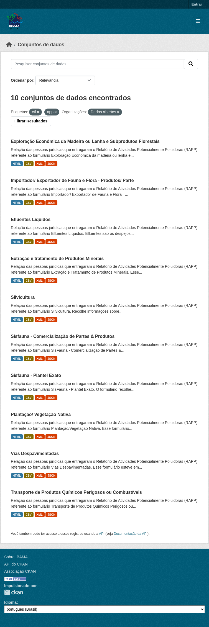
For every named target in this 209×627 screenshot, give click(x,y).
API (102, 534)
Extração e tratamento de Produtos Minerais (57, 258)
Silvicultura (23, 297)
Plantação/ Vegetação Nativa (41, 414)
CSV (29, 163)
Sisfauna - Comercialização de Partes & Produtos (62, 336)
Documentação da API (130, 534)
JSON (51, 163)
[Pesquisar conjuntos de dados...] (97, 64)
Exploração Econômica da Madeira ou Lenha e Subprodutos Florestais (85, 141)
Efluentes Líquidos (30, 219)
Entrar (197, 4)
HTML (17, 163)
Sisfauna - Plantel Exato (36, 375)
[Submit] (191, 64)
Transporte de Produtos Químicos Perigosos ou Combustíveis (76, 492)
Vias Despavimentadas (35, 453)
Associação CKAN (20, 571)
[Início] (9, 44)
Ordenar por (22, 80)
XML (40, 163)
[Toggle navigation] (197, 21)
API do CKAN (16, 564)
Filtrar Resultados (30, 121)
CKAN (13, 592)
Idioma (10, 602)
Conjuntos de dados (41, 44)
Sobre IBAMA (16, 557)
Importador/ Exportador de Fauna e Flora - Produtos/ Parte (72, 180)
